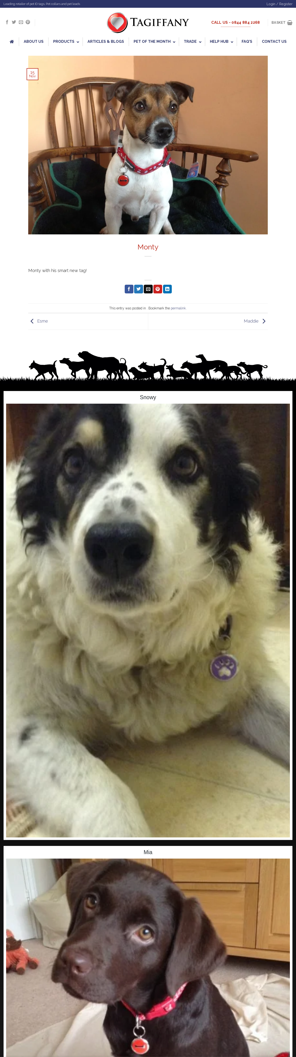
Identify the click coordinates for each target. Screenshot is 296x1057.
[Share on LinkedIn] (167, 289)
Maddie (256, 321)
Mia (148, 852)
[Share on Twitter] (138, 289)
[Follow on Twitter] (14, 22)
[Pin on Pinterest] (157, 289)
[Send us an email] (21, 22)
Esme (38, 321)
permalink (178, 308)
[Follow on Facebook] (7, 22)
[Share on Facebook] (129, 289)
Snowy (148, 397)
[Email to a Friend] (148, 289)
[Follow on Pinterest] (28, 22)
